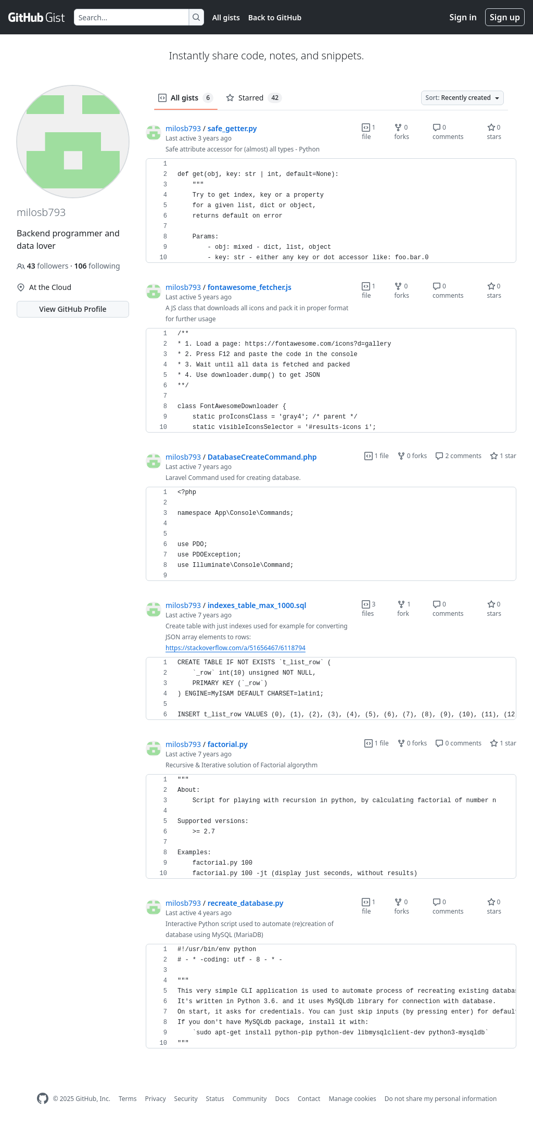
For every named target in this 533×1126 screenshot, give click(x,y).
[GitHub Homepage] (42, 1098)
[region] (331, 211)
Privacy (155, 1098)
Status (215, 1098)
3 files (368, 609)
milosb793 (183, 128)
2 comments (458, 455)
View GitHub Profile (72, 309)
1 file (368, 132)
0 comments (448, 132)
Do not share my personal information (441, 1098)
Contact (309, 1098)
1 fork (404, 609)
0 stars (494, 132)
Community (250, 1098)
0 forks (401, 132)
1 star (503, 455)
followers (43, 266)
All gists (226, 17)
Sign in (463, 17)
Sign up (505, 17)
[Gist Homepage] (37, 17)
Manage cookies (352, 1098)
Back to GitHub (274, 17)
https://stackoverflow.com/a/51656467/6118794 (236, 647)
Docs (282, 1098)
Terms (128, 1098)
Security (186, 1098)
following (97, 266)
